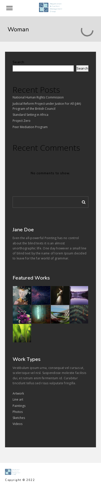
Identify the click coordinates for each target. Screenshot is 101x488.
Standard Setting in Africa (30, 115)
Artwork (18, 393)
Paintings (19, 406)
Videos (17, 424)
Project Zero (21, 121)
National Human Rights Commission (38, 97)
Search (18, 62)
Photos (18, 412)
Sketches (19, 418)
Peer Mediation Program (30, 127)
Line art (18, 399)
